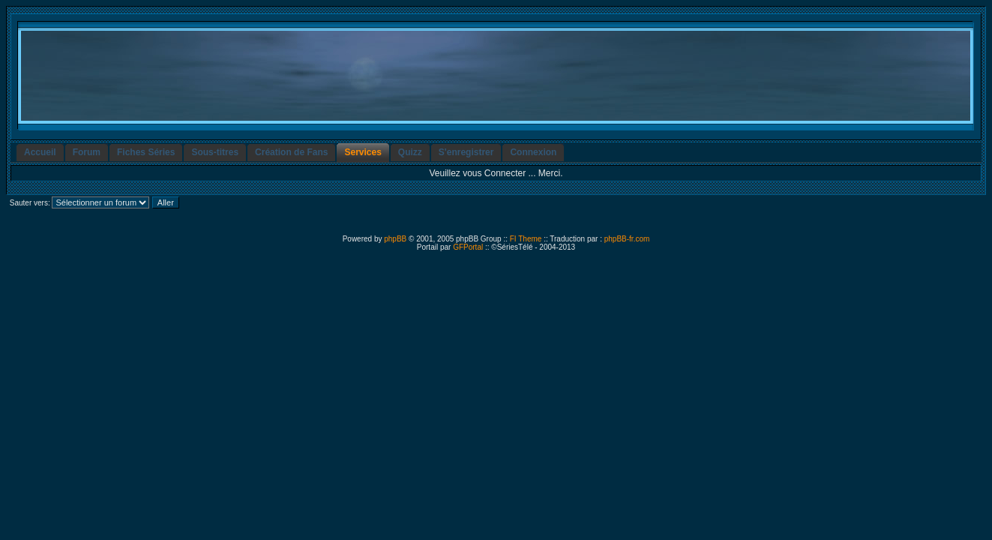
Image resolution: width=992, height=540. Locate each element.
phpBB (395, 239)
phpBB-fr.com (627, 239)
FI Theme (526, 239)
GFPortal (468, 247)
